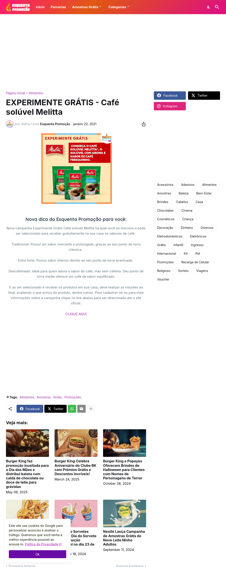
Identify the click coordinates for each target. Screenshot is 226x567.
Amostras (44, 397)
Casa (199, 202)
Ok (38, 554)
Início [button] (40, 7)
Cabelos (182, 202)
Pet (197, 253)
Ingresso (197, 245)
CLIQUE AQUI (76, 314)
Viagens (202, 271)
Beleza (183, 193)
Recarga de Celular (195, 262)
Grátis (57, 397)
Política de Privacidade (41, 544)
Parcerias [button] (58, 7)
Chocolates (165, 210)
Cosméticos (165, 219)
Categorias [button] (117, 7)
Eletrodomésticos (170, 236)
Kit (186, 253)
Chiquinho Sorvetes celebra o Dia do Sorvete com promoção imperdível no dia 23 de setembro (75, 540)
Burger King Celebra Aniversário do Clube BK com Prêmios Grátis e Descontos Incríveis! (75, 467)
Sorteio (183, 271)
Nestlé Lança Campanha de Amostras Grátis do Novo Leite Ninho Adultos (124, 537)
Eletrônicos (198, 236)
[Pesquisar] (216, 7)
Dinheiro (187, 228)
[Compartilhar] (142, 124)
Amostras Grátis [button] (85, 7)
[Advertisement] (113, 53)
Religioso (163, 271)
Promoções (72, 397)
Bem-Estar (204, 193)
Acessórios (165, 184)
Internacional (166, 253)
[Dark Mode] (209, 7)
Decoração (165, 228)
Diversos (207, 228)
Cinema (186, 210)
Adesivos (188, 184)
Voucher (163, 279)
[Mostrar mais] (91, 409)
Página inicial (15, 93)
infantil (178, 245)
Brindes (162, 202)
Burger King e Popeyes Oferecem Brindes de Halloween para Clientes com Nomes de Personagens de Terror (124, 469)
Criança (187, 219)
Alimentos (36, 93)
